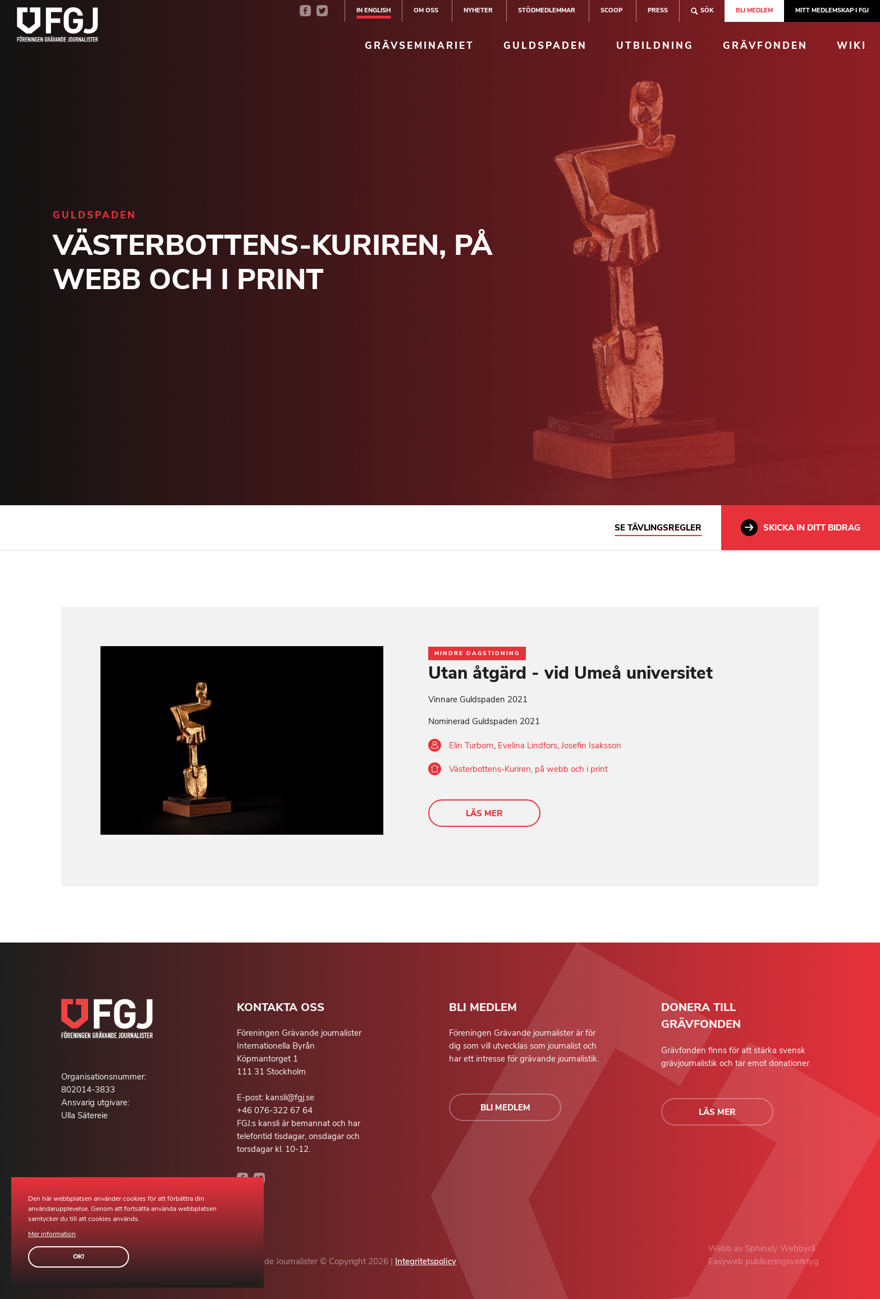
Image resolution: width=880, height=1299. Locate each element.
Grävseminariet (419, 45)
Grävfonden (765, 45)
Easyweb (726, 1261)
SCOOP (611, 10)
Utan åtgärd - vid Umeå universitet (570, 673)
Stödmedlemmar (546, 10)
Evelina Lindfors (527, 745)
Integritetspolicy (425, 1261)
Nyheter (478, 10)
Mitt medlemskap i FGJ (832, 10)
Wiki (852, 45)
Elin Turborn (471, 745)
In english (373, 10)
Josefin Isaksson (591, 745)
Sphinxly (762, 1248)
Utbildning (655, 45)
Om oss (426, 10)
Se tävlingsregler (658, 527)
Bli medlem (754, 10)
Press (658, 10)
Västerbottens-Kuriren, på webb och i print (528, 769)
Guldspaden (545, 45)
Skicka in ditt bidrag (800, 527)
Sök (702, 11)
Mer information (52, 1233)
